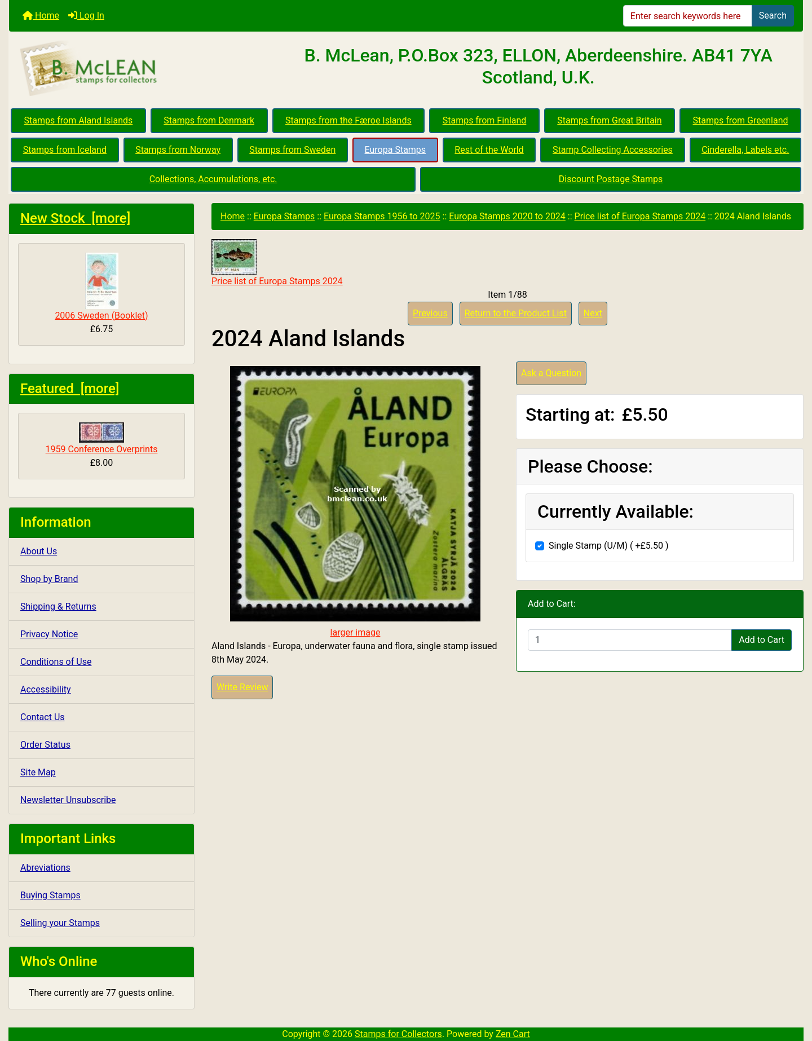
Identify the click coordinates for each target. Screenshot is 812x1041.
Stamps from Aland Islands (78, 120)
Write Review (242, 687)
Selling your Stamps (60, 923)
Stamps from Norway (177, 149)
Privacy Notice (49, 634)
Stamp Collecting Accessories (613, 149)
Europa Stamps (395, 149)
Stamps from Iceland (65, 149)
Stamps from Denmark (209, 120)
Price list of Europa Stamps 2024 (640, 216)
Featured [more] (69, 388)
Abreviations (45, 867)
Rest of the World (488, 149)
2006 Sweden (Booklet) (101, 287)
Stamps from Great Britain (609, 120)
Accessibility (45, 689)
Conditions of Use (55, 661)
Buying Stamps (50, 895)
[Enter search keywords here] (687, 16)
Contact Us (42, 717)
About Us (38, 551)
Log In (86, 15)
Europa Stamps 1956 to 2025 (382, 216)
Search (773, 15)
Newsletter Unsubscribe (68, 800)
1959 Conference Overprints (102, 438)
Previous (430, 313)
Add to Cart (761, 639)
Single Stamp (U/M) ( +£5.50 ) (609, 545)
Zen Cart (513, 1034)
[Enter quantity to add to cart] (630, 640)
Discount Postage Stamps (611, 179)
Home (41, 15)
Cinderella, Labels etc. (745, 149)
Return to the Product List (516, 313)
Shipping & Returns (58, 606)
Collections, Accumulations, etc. (213, 179)
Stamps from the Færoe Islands (348, 120)
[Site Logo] (141, 69)
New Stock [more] (75, 218)
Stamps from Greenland (740, 120)
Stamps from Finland (485, 120)
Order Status (45, 744)
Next (593, 313)
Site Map (38, 772)
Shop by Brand (49, 579)
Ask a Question (551, 373)
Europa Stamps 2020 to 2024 (507, 216)
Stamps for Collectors (398, 1034)
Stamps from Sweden (292, 149)
